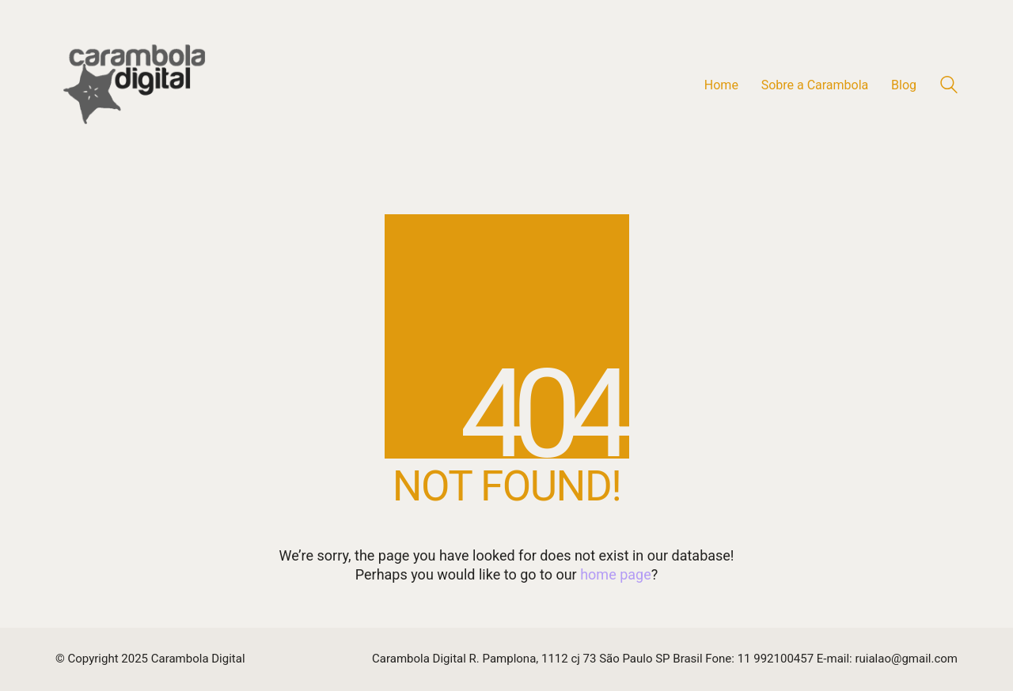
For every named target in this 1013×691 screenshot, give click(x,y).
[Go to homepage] (134, 85)
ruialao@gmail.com (906, 658)
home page (615, 574)
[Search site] (949, 87)
